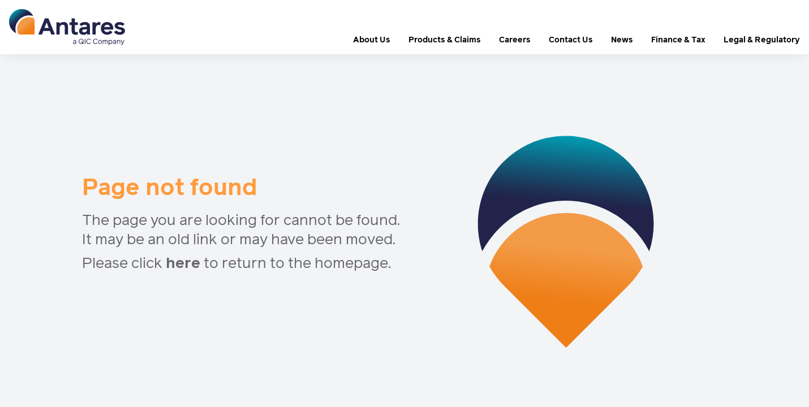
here (183, 264)
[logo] (67, 27)
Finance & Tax (678, 40)
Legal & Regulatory (762, 40)
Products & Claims (444, 40)
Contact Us (571, 40)
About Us (371, 40)
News (622, 40)
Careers (515, 40)
